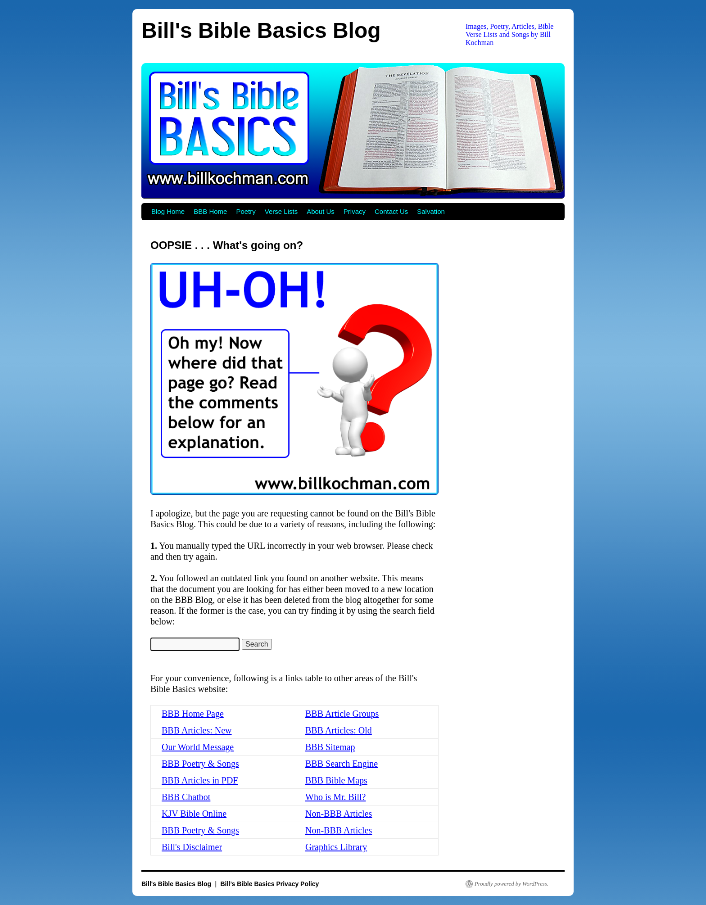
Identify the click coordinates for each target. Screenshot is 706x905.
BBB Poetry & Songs (200, 764)
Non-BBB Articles (338, 814)
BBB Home (210, 211)
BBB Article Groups (342, 714)
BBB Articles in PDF (200, 780)
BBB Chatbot (186, 797)
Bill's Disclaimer (192, 847)
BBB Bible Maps (336, 780)
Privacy (355, 211)
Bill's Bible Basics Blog (261, 30)
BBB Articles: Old (338, 730)
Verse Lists (281, 211)
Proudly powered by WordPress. (511, 884)
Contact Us (391, 211)
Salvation (431, 211)
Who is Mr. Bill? (335, 797)
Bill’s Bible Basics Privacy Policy (269, 883)
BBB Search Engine (341, 764)
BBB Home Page (193, 714)
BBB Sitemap (330, 747)
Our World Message (198, 747)
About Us (321, 211)
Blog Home (168, 211)
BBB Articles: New (197, 730)
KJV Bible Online (194, 814)
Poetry (245, 211)
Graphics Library (336, 847)
